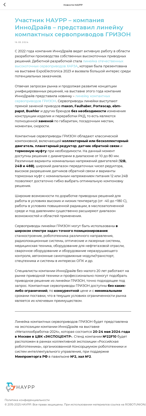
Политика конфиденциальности (27, 407)
